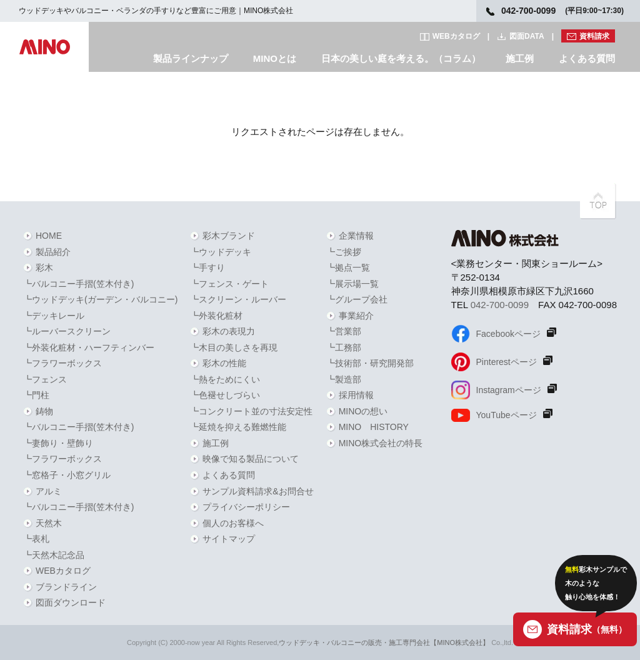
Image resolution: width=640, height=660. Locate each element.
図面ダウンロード (71, 603)
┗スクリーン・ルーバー (238, 299)
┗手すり (207, 267)
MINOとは (274, 58)
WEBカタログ (456, 36)
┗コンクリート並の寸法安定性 (251, 411)
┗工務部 (343, 347)
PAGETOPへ (598, 201)
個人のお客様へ (233, 523)
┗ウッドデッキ (220, 252)
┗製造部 (343, 379)
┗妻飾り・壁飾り (58, 443)
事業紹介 (356, 316)
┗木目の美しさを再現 (234, 347)
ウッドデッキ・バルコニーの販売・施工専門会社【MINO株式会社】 (384, 642)
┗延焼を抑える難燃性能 (238, 427)
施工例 (520, 58)
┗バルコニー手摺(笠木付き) (78, 284)
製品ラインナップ (190, 58)
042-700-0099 (500, 304)
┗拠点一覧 (348, 267)
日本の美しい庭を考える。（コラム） (401, 58)
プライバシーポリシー (246, 507)
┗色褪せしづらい (225, 395)
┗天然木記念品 (53, 555)
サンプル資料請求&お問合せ (257, 491)
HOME (49, 236)
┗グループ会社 (357, 299)
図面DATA (526, 36)
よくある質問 (587, 58)
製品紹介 (53, 252)
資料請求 (594, 36)
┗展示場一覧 (352, 284)
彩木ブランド (228, 236)
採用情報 (356, 395)
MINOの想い (363, 411)
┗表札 (36, 539)
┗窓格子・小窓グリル (67, 475)
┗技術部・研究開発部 (370, 363)
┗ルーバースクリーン (67, 331)
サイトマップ (228, 539)
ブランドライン (66, 587)
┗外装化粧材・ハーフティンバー (88, 347)
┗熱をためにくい (225, 379)
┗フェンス (45, 379)
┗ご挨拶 (343, 252)
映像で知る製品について (250, 459)
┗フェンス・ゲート (229, 284)
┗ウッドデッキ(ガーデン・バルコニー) (100, 299)
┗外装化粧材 (216, 316)
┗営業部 (343, 331)
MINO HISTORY (374, 427)
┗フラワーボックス (62, 363)
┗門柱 (36, 395)
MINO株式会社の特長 (381, 443)
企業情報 (356, 236)
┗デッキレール (53, 316)
